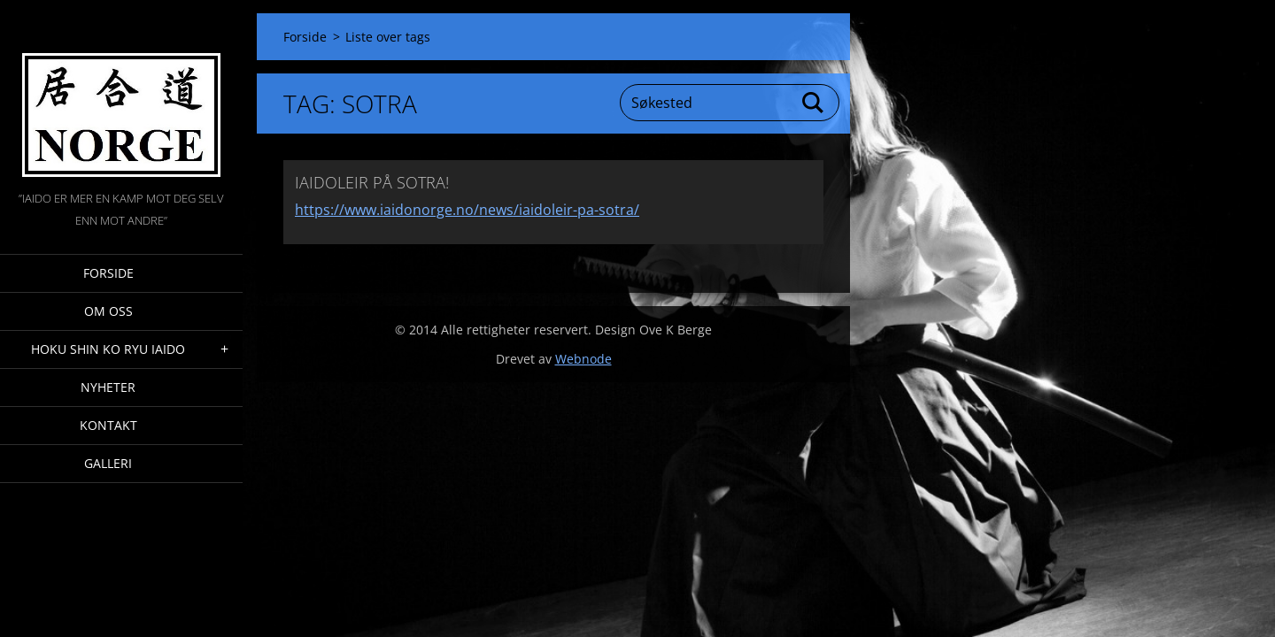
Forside (108, 273)
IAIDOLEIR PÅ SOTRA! (372, 182)
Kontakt (108, 425)
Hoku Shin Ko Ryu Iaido (108, 349)
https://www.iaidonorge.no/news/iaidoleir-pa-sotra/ (467, 209)
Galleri (108, 463)
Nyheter (108, 387)
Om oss (108, 311)
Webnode (583, 358)
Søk (813, 102)
